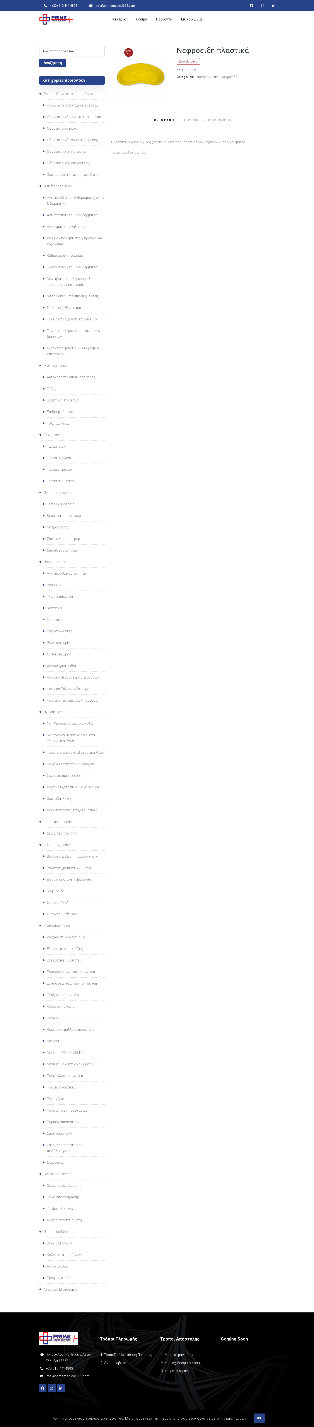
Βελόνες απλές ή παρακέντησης (72, 856)
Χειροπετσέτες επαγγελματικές (72, 810)
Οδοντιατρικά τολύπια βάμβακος (72, 140)
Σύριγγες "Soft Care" (62, 914)
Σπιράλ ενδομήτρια (62, 550)
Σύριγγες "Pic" (57, 903)
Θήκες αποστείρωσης (64, 1185)
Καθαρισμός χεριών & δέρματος (72, 267)
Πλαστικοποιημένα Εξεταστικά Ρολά (75, 752)
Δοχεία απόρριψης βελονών (69, 879)
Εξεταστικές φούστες (64, 960)
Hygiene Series (55, 712)
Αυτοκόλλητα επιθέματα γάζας (71, 377)
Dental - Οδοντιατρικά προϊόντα (68, 94)
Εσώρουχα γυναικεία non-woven (72, 983)
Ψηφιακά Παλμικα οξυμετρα (68, 689)
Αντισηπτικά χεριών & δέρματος (72, 215)
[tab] (164, 120)
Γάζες (51, 389)
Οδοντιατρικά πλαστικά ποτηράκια (74, 117)
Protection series (57, 926)
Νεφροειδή (229, 77)
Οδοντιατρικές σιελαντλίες (68, 163)
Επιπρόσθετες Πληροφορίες (205, 120)
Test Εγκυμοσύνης (61, 504)
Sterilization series (57, 1174)
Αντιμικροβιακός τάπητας (67, 573)
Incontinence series (58, 822)
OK (259, 1418)
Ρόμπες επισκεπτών (63, 1122)
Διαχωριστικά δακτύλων (66, 937)
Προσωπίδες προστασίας (67, 1110)
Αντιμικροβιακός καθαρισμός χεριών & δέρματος (75, 201)
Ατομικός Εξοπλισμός (61, 1289)
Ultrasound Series (57, 1232)
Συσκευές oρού (59, 654)
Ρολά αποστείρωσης (63, 1197)
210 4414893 (62, 1368)
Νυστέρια (54, 608)
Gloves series (54, 435)
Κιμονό (52, 1018)
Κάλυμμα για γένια (60, 1006)
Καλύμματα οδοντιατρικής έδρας (73, 105)
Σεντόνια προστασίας (64, 776)
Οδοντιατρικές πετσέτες (67, 151)
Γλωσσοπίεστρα (60, 596)
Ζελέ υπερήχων (59, 1243)
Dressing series (55, 366)
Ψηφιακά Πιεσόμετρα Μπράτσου (72, 700)
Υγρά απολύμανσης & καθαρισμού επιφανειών (73, 351)
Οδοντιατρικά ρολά (62, 128)
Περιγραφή (164, 120)
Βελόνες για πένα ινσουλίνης (70, 868)
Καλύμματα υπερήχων (64, 1255)
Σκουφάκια (55, 1162)
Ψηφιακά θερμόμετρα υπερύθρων (73, 677)
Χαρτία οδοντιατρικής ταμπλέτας (73, 175)
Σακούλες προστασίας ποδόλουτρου (64, 1148)
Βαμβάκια (54, 585)
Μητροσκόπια (57, 527)
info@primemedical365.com (68, 1376)
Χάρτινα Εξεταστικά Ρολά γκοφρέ (73, 787)
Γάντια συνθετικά (60, 481)
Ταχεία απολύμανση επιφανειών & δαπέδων (73, 334)
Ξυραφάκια (55, 620)
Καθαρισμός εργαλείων (65, 256)
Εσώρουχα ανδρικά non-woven (71, 972)
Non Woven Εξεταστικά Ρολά (70, 723)
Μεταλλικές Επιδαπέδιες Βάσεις (73, 296)
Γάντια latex (56, 446)
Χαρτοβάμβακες (59, 799)
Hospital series (55, 562)
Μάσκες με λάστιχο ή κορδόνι (70, 1064)
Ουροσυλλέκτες (59, 631)
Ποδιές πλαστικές (61, 1087)
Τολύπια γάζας (58, 423)
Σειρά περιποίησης (61, 833)
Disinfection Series (58, 186)
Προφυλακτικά (58, 1278)
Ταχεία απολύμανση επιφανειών (72, 319)
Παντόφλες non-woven (65, 1076)
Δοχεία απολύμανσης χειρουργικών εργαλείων (75, 241)
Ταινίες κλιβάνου (60, 1209)
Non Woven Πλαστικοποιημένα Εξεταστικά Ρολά (71, 738)
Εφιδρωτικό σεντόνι (63, 995)
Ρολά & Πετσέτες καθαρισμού (70, 764)
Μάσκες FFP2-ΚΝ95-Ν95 (66, 1053)
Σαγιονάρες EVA (59, 1133)
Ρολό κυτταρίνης (60, 643)
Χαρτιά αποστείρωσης (64, 1220)
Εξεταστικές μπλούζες (65, 949)
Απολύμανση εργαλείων (65, 227)
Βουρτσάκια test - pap (64, 516)
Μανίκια (53, 1041)
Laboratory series (207, 77)
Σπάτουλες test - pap (63, 539)
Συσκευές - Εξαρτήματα (65, 308)
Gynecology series (58, 493)
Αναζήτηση (53, 63)
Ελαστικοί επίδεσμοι (63, 400)
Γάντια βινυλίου (59, 458)
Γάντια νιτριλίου (59, 469)
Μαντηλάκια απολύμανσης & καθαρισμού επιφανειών (69, 282)
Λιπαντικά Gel (57, 1266)
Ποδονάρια (55, 1099)
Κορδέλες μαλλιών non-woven (71, 1030)
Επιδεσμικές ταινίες (62, 412)
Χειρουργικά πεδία (61, 666)
